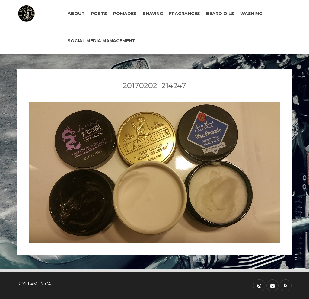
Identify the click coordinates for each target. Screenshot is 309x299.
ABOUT (76, 13)
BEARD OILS (220, 13)
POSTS (99, 13)
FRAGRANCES (184, 13)
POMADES (125, 13)
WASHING (251, 13)
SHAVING (153, 13)
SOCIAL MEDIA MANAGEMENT (101, 40)
